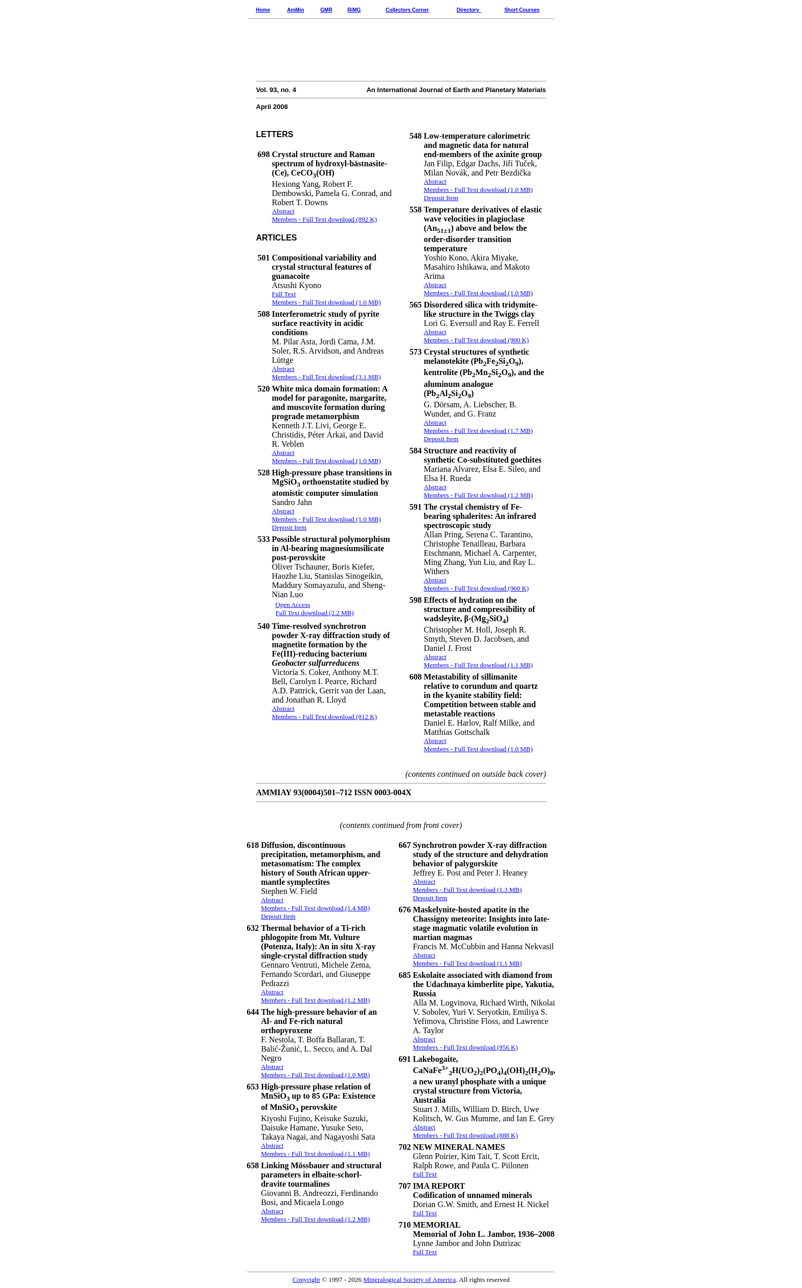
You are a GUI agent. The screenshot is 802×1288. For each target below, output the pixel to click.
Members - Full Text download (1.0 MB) (315, 1075)
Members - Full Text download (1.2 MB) (315, 1219)
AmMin (295, 10)
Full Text (425, 1174)
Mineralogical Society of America (409, 1279)
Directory (468, 10)
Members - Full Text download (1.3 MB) (467, 889)
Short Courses (522, 10)
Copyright (306, 1279)
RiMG (354, 10)
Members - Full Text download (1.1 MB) (315, 1154)
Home (263, 10)
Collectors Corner (407, 10)
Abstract (272, 1067)
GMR (326, 10)
